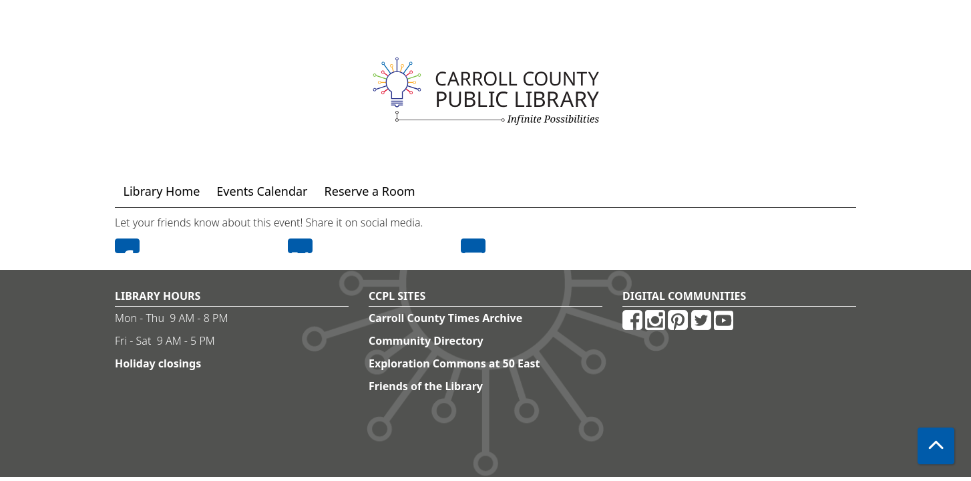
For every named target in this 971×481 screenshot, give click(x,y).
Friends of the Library (426, 386)
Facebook (127, 245)
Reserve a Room (370, 191)
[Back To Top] (936, 446)
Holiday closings (158, 363)
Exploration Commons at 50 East (454, 363)
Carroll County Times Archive (445, 318)
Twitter (300, 245)
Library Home (162, 191)
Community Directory (426, 340)
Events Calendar (261, 191)
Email (473, 245)
